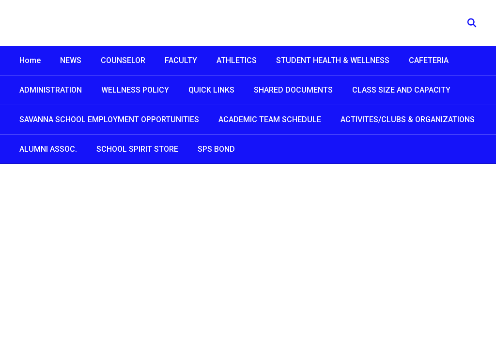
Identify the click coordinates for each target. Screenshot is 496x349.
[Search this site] (472, 23)
